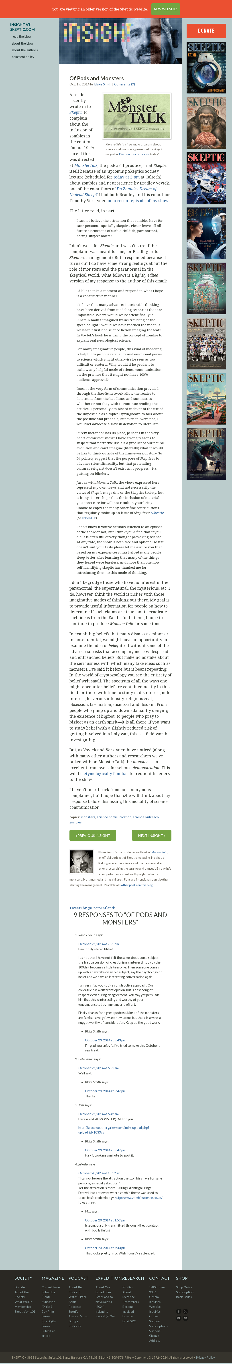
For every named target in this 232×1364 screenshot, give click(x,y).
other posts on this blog (137, 885)
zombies (75, 822)
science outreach (146, 817)
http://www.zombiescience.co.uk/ (138, 1198)
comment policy (23, 57)
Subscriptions (185, 1293)
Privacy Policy (205, 1358)
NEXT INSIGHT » (150, 835)
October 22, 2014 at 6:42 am (98, 1114)
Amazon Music (78, 1317)
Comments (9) (124, 84)
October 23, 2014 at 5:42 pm (105, 1091)
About (126, 1293)
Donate (206, 30)
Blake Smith (103, 84)
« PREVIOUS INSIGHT (94, 835)
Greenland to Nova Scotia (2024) (104, 1302)
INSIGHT (89, 518)
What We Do (23, 1302)
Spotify (73, 1312)
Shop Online (184, 1288)
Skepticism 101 (25, 1312)
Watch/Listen (78, 1297)
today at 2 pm (127, 177)
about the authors (25, 50)
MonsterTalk (159, 853)
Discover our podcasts (134, 154)
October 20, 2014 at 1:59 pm (105, 1221)
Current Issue (51, 1288)
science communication (114, 817)
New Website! (165, 9)
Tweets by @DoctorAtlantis (92, 908)
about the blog (22, 43)
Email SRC (129, 1322)
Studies (127, 1288)
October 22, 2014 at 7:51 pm (98, 945)
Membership (23, 1307)
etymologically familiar (106, 773)
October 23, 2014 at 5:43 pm (105, 1041)
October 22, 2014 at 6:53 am (98, 1068)
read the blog (21, 36)
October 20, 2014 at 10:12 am (99, 1173)
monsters (88, 817)
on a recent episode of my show (137, 200)
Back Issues (184, 1297)
